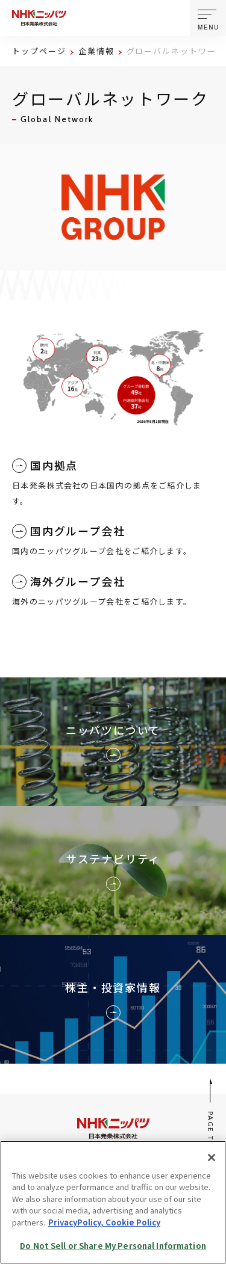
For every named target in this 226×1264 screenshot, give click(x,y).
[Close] (211, 1157)
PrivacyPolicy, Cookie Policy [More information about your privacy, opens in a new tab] (104, 1222)
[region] (113, 1202)
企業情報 (96, 51)
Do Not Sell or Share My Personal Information (113, 1245)
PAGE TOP (211, 1115)
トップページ (39, 51)
